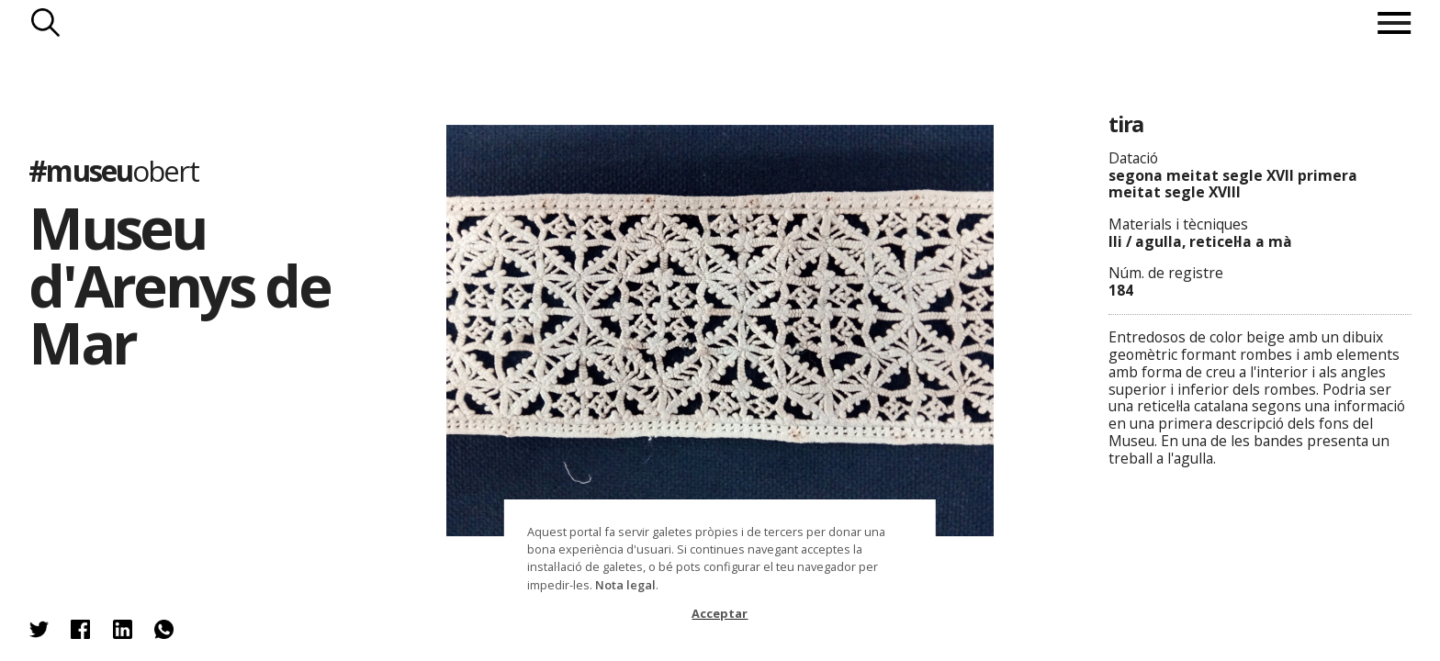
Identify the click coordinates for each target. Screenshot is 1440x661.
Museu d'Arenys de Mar (179, 284)
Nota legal (625, 585)
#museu (112, 170)
